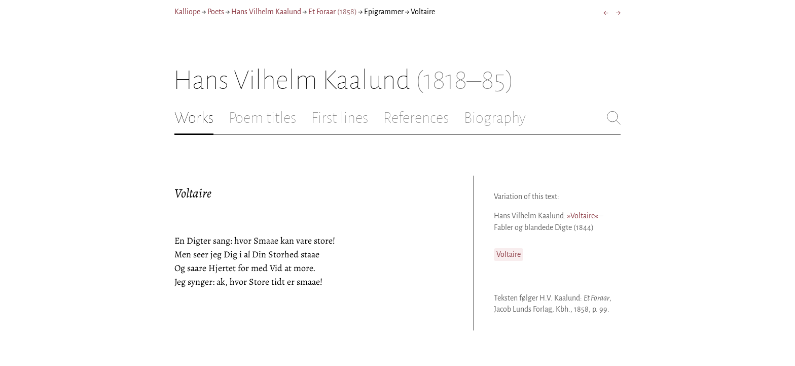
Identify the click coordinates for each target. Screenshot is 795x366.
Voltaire (508, 254)
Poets (215, 12)
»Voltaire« (582, 216)
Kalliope (187, 12)
